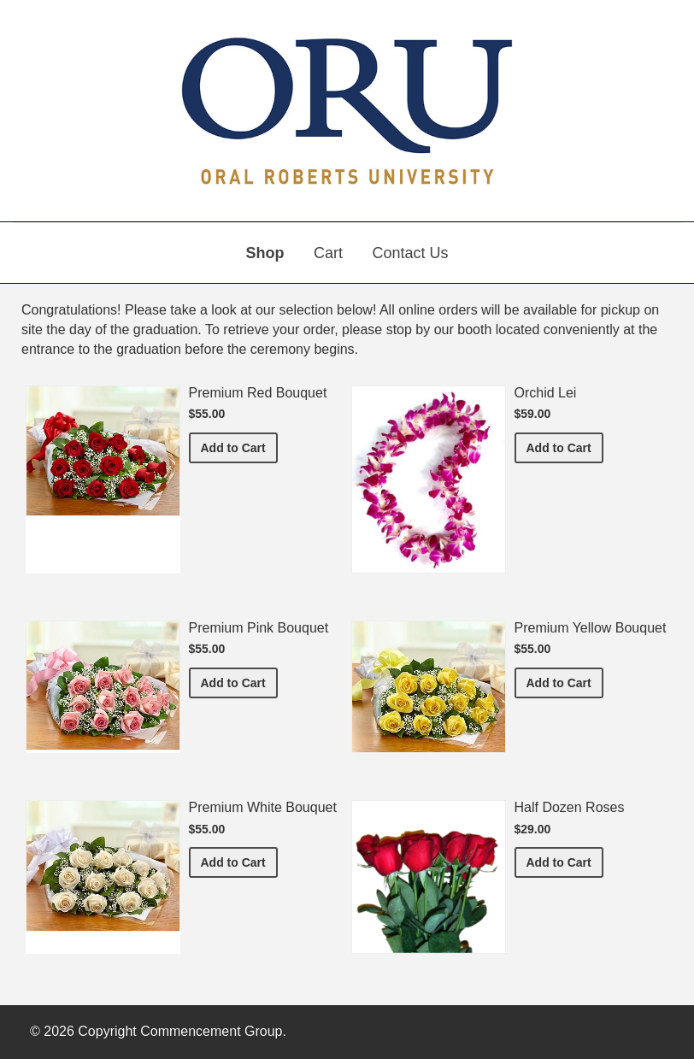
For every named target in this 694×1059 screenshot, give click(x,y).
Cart (328, 253)
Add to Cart (239, 446)
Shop (265, 253)
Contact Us (410, 253)
